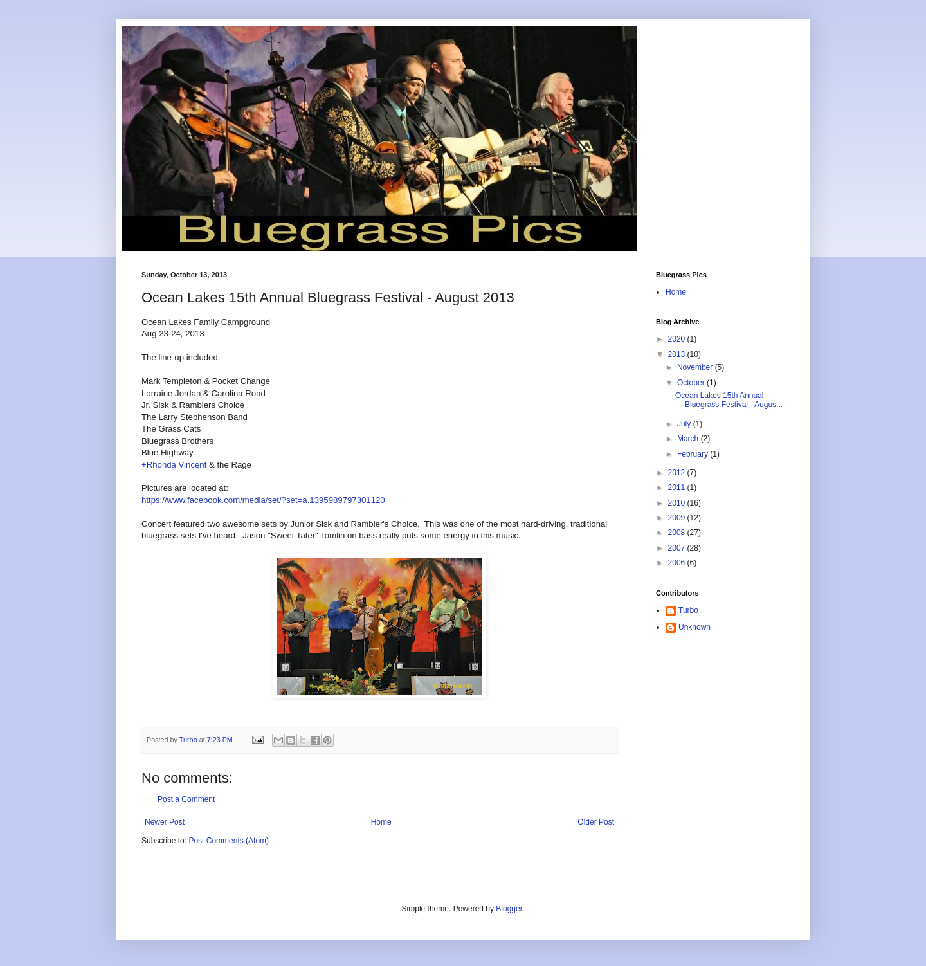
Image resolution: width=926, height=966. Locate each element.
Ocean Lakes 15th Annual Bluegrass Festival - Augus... (729, 400)
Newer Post (165, 821)
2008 (677, 532)
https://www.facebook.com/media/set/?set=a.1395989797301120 (263, 500)
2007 (677, 547)
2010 (677, 502)
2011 (677, 487)
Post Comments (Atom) (228, 840)
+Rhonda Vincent (173, 464)
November (696, 367)
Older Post (595, 821)
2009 (677, 517)
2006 (677, 562)
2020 (677, 338)
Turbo (688, 610)
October (692, 382)
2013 (677, 354)
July (685, 423)
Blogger (509, 908)
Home (381, 821)
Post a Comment (186, 799)
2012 (677, 472)
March (689, 438)
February (693, 454)
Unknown (694, 627)
